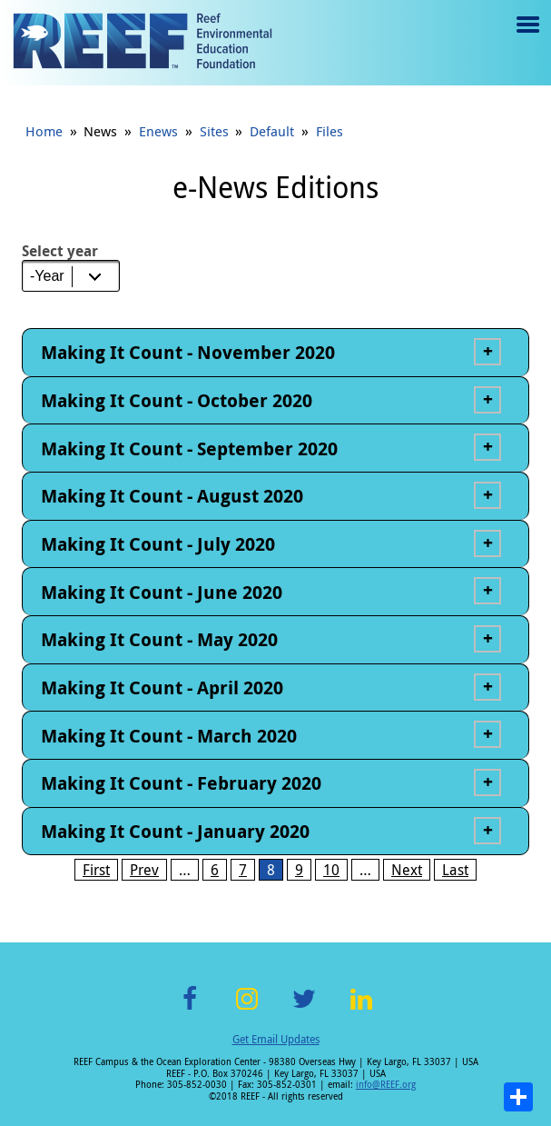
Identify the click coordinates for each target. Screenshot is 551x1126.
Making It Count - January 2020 (175, 831)
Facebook (189, 1009)
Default (272, 131)
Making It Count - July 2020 (158, 544)
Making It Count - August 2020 (172, 495)
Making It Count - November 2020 (188, 352)
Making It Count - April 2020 (162, 687)
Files (329, 131)
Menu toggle (526, 37)
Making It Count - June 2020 (161, 592)
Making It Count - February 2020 (181, 783)
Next (406, 870)
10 (331, 870)
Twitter (304, 1009)
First (96, 870)
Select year (60, 250)
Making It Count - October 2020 (176, 400)
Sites (214, 131)
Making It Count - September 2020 (189, 448)
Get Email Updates (276, 1038)
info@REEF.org (386, 1085)
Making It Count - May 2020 (159, 639)
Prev (144, 870)
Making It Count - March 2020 (169, 735)
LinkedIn (361, 1009)
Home (44, 131)
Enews (158, 131)
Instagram (247, 1009)
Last (455, 870)
